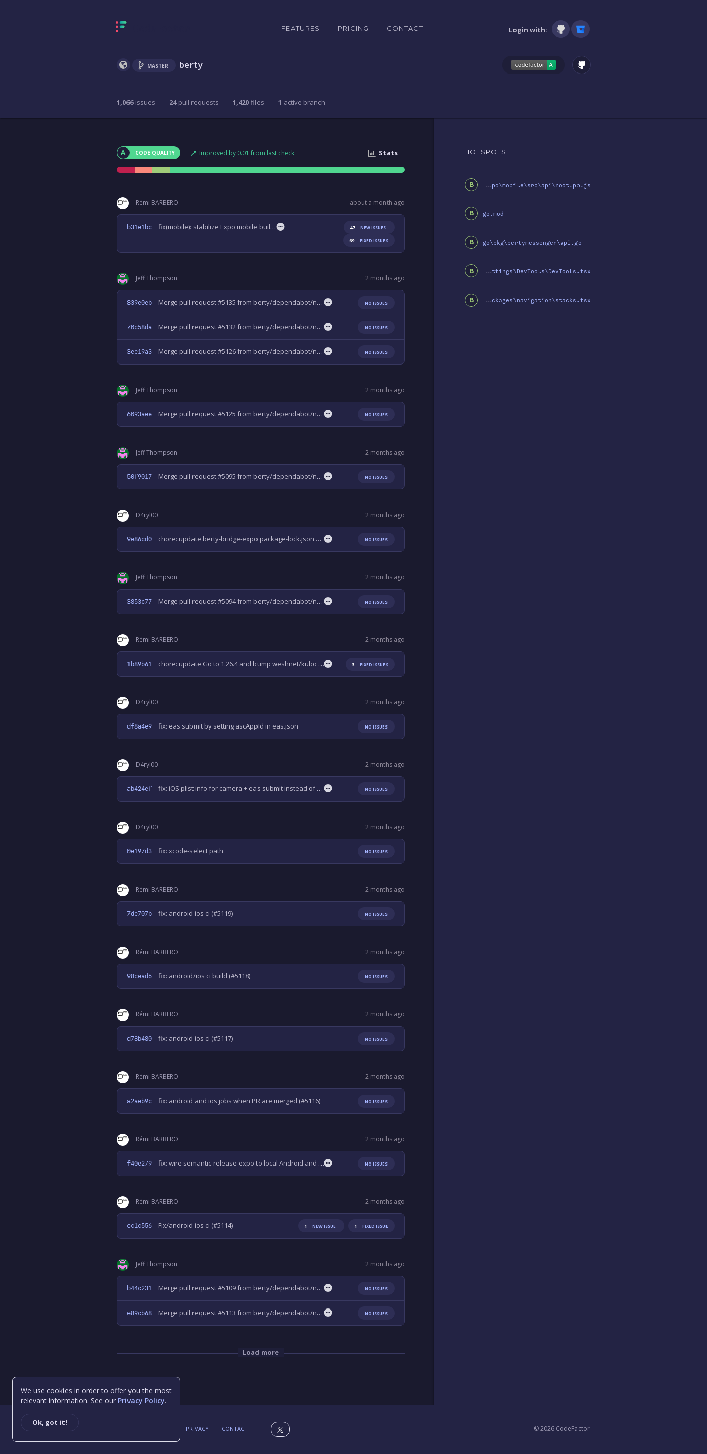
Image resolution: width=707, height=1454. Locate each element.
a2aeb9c (139, 1101)
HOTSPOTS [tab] (485, 152)
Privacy (197, 1428)
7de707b (139, 914)
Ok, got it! (49, 1422)
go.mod (493, 214)
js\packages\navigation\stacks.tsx (532, 300)
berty (191, 64)
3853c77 (139, 602)
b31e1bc (139, 227)
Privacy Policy (141, 1400)
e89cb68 (139, 1313)
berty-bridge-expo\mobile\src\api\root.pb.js (515, 185)
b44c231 (139, 1288)
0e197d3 (139, 851)
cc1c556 (139, 1226)
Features (300, 28)
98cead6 (139, 976)
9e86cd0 (139, 539)
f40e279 (139, 1163)
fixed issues (367, 240)
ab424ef (139, 789)
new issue (318, 1226)
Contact (405, 28)
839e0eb (139, 303)
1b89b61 (139, 664)
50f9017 (139, 477)
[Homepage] (153, 29)
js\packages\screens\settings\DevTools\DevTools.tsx (502, 271)
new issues (366, 227)
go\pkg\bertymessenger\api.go (532, 243)
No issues (376, 303)
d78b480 (139, 1039)
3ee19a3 (139, 352)
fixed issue (369, 1226)
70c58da (139, 327)
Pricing (353, 28)
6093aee (139, 414)
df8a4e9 (139, 726)
